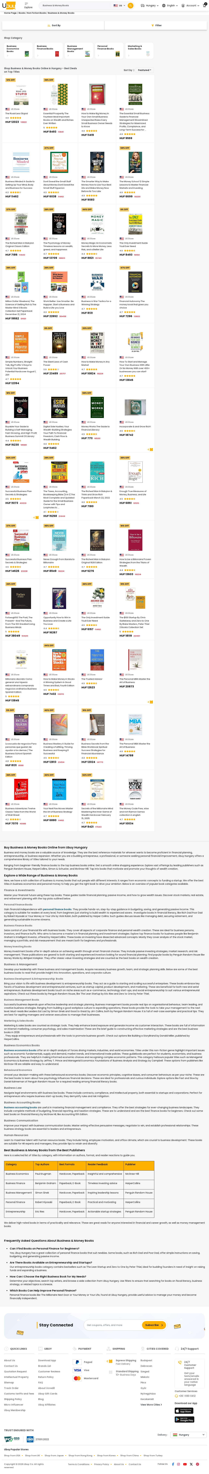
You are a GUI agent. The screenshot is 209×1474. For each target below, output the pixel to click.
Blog (41, 1399)
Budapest (146, 1360)
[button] (150, 6)
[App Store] (184, 1412)
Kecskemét (147, 1399)
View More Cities (151, 1404)
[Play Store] (184, 1420)
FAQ (40, 1382)
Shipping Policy (13, 1399)
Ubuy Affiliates (47, 1404)
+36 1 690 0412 (187, 1396)
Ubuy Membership (14, 1410)
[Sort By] (53, 25)
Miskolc (145, 1377)
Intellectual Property (16, 1377)
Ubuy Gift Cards (47, 1393)
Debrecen (146, 1366)
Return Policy (46, 1377)
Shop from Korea (106, 1455)
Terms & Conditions (78, 1464)
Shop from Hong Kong (80, 1455)
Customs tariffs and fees (19, 1393)
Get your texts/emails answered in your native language (191, 1379)
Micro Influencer (13, 1404)
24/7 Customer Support (190, 1365)
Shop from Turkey (153, 1455)
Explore (28, 5)
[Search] (130, 5)
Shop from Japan (54, 1455)
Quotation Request (15, 1371)
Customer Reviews (49, 1371)
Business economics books (20, 1050)
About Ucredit (46, 1388)
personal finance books (57, 909)
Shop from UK (32, 1455)
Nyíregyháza (148, 1393)
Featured (143, 70)
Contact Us (11, 1366)
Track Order (11, 1388)
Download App (47, 1360)
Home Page (10, 12)
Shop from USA (12, 1455)
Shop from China (129, 1455)
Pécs (143, 1382)
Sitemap (9, 1382)
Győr (143, 1388)
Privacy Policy (101, 1464)
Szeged (145, 1371)
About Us (9, 1360)
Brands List (44, 1366)
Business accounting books (20, 1107)
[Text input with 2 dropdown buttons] (75, 5)
